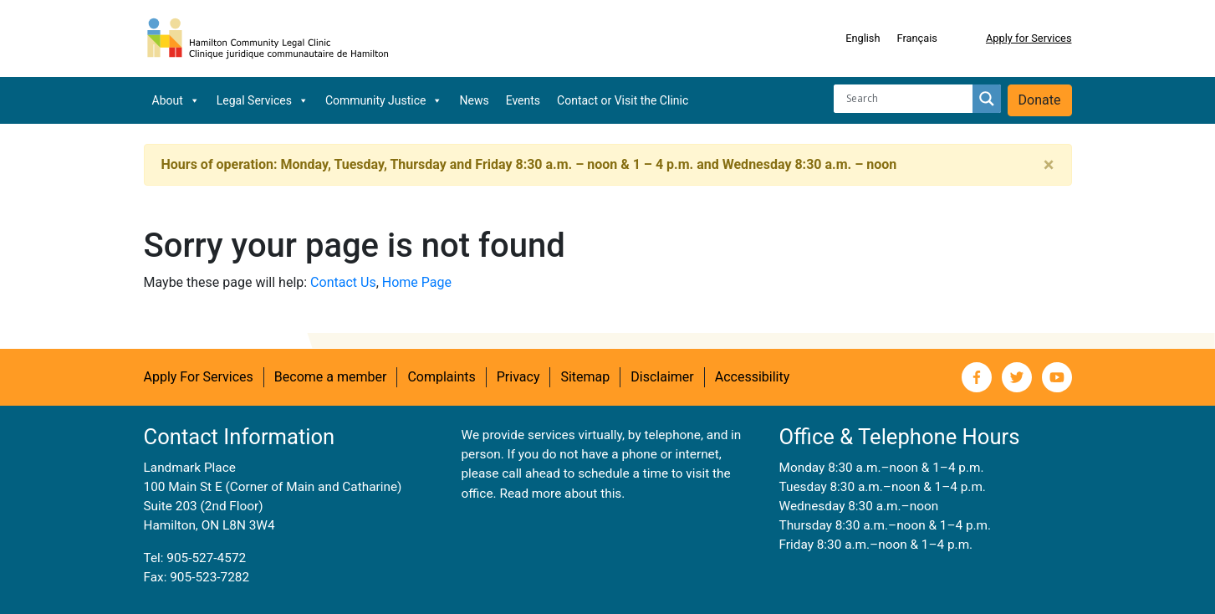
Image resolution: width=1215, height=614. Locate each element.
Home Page (417, 282)
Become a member (330, 377)
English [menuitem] (862, 38)
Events (523, 100)
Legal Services (263, 100)
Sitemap (585, 377)
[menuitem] (862, 38)
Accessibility (752, 377)
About (176, 100)
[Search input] (907, 98)
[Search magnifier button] (987, 98)
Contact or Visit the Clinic (622, 100)
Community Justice (384, 100)
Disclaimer (661, 377)
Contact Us (343, 282)
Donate (1039, 100)
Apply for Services (1029, 38)
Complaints (441, 377)
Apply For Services (198, 377)
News (473, 100)
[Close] (1049, 165)
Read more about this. (562, 493)
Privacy (518, 377)
